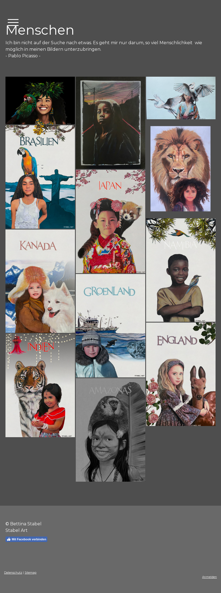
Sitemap (30, 572)
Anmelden (209, 577)
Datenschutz (13, 572)
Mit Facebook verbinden (26, 539)
